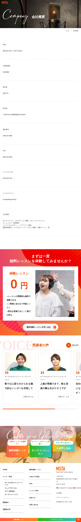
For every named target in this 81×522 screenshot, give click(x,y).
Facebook (60, 491)
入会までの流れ (34, 480)
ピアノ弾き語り (10, 494)
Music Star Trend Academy (65, 473)
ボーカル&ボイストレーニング (13, 487)
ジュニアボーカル (11, 491)
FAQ (30, 487)
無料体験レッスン (35, 473)
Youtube (77, 491)
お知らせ (32, 501)
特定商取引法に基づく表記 (64, 504)
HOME (67, 30)
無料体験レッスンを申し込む (39, 328)
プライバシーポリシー (63, 500)
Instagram (68, 491)
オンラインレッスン (11, 498)
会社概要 (59, 495)
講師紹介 (6, 506)
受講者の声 (6, 513)
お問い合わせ (33, 508)
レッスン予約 (33, 494)
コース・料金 (7, 480)
